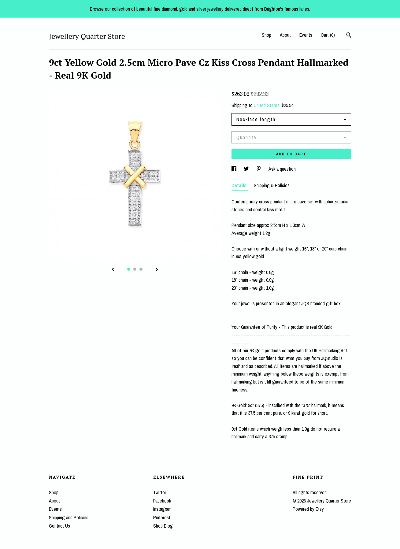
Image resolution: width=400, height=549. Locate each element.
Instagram (162, 509)
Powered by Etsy (308, 509)
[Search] (348, 35)
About (285, 35)
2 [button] (134, 269)
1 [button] (128, 269)
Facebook (162, 500)
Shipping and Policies (68, 517)
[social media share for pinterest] (259, 168)
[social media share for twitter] (247, 168)
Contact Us (59, 525)
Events (305, 35)
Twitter (159, 492)
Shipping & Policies (272, 185)
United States (267, 105)
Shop (266, 35)
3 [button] (141, 269)
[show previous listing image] (112, 270)
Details (239, 185)
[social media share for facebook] (234, 168)
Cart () (328, 35)
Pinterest (161, 517)
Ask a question (282, 168)
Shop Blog (163, 525)
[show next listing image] (156, 270)
